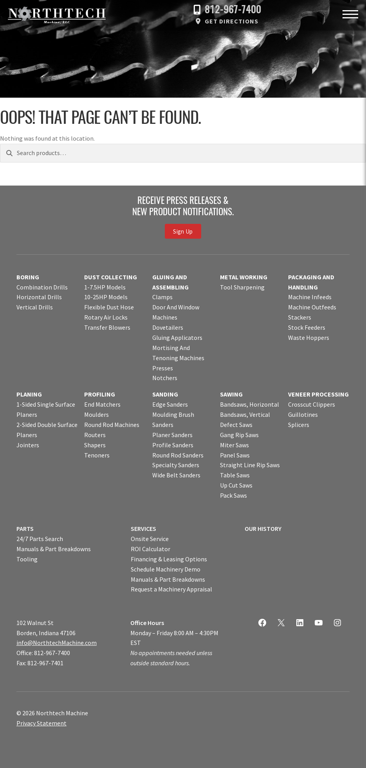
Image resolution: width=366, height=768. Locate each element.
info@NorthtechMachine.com (56, 643)
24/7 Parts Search (39, 539)
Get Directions (231, 21)
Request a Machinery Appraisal (171, 589)
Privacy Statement (41, 723)
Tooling (27, 559)
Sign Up (183, 231)
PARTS (25, 528)
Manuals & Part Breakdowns (53, 549)
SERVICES (143, 528)
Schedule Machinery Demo (165, 569)
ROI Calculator (150, 549)
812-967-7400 (233, 10)
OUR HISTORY (263, 528)
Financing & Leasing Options (169, 559)
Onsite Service (150, 539)
